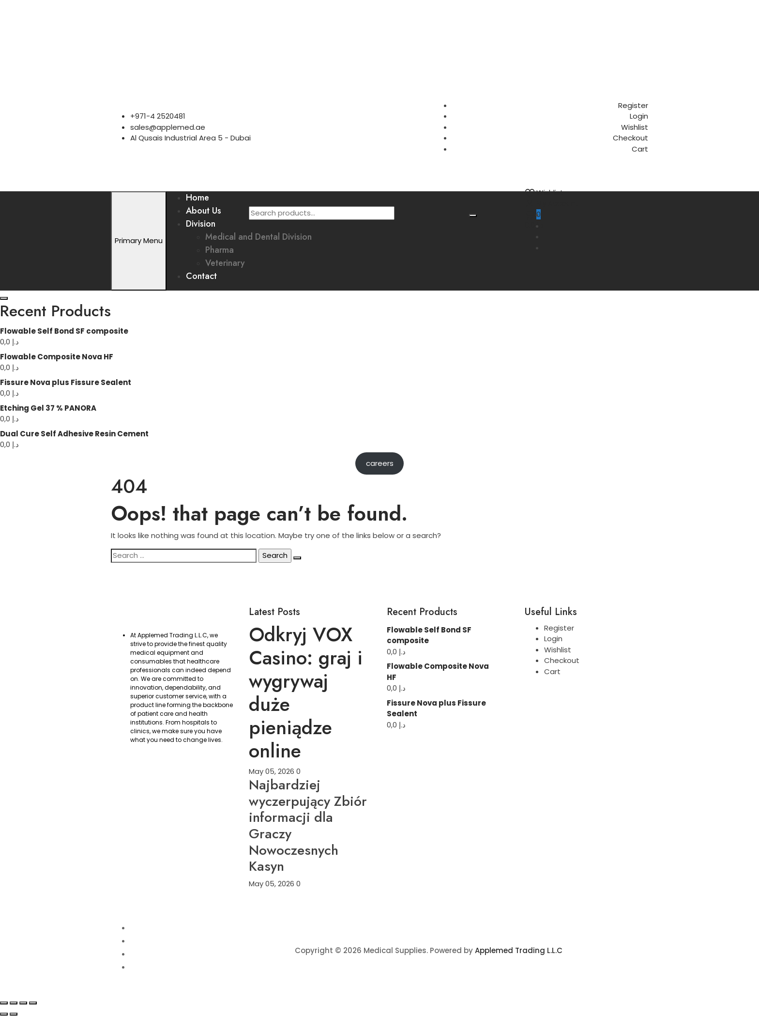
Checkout (630, 138)
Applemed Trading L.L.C (518, 950)
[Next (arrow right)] (13, 1014)
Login (639, 116)
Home (197, 197)
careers (380, 463)
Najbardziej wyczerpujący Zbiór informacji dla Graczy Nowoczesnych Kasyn (308, 825)
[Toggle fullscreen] (13, 1003)
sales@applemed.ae (167, 127)
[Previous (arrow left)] (4, 1014)
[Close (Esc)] (33, 1003)
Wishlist (634, 127)
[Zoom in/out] (4, 1003)
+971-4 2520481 (157, 116)
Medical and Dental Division (258, 237)
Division (200, 223)
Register (633, 105)
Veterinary (225, 263)
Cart (640, 149)
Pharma (219, 250)
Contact (201, 276)
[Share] (23, 1003)
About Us (203, 210)
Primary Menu (139, 240)
